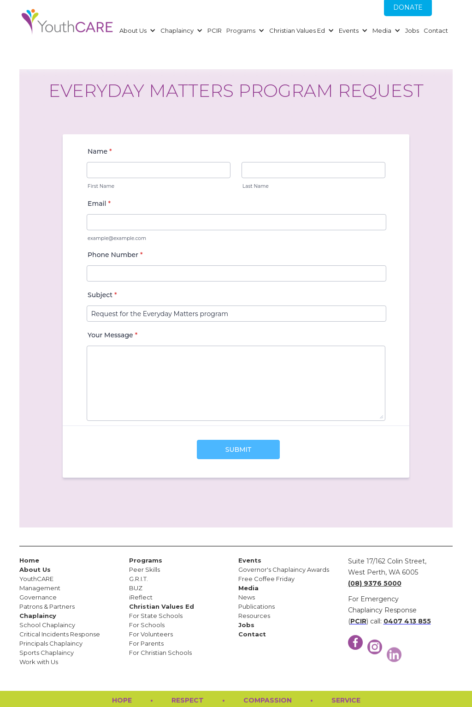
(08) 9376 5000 (374, 583)
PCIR (214, 30)
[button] (136, 30)
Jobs (412, 30)
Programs (240, 30)
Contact (436, 30)
